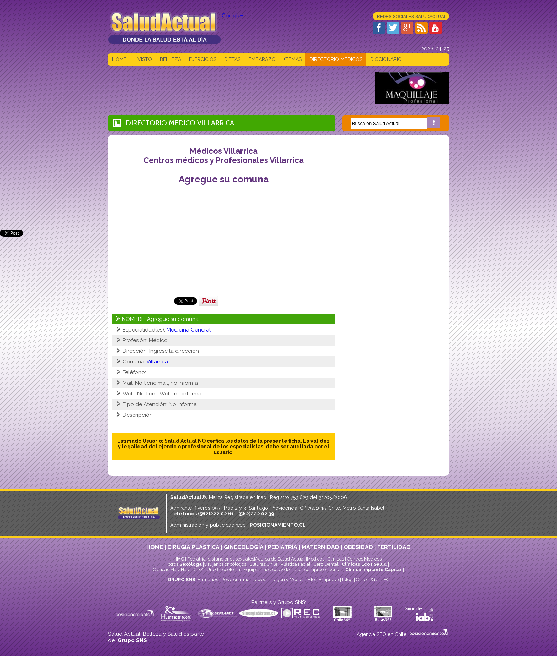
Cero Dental (326, 564)
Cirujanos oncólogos (225, 564)
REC (384, 579)
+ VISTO (143, 59)
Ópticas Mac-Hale (171, 569)
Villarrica (215, 123)
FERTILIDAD (394, 547)
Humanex (207, 579)
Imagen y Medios (286, 579)
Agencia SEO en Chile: (383, 634)
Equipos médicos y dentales (273, 569)
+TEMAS (292, 59)
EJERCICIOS (202, 59)
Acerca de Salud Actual (280, 559)
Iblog (347, 579)
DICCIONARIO (386, 59)
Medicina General (189, 330)
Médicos (316, 559)
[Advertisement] (237, 88)
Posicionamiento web (243, 579)
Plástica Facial (296, 564)
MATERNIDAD (320, 547)
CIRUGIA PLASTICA (193, 547)
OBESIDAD (358, 547)
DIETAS (232, 59)
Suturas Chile (263, 564)
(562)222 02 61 (216, 513)
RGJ (373, 579)
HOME (119, 59)
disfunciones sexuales (231, 559)
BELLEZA (170, 59)
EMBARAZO (262, 59)
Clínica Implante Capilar (373, 569)
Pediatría (196, 559)
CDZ (198, 569)
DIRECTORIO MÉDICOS (335, 59)
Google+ (232, 15)
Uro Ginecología (223, 569)
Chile (361, 579)
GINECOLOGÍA (244, 547)
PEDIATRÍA (282, 547)
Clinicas (336, 559)
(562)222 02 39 (256, 513)
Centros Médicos (364, 559)
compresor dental (323, 569)
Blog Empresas (323, 579)
